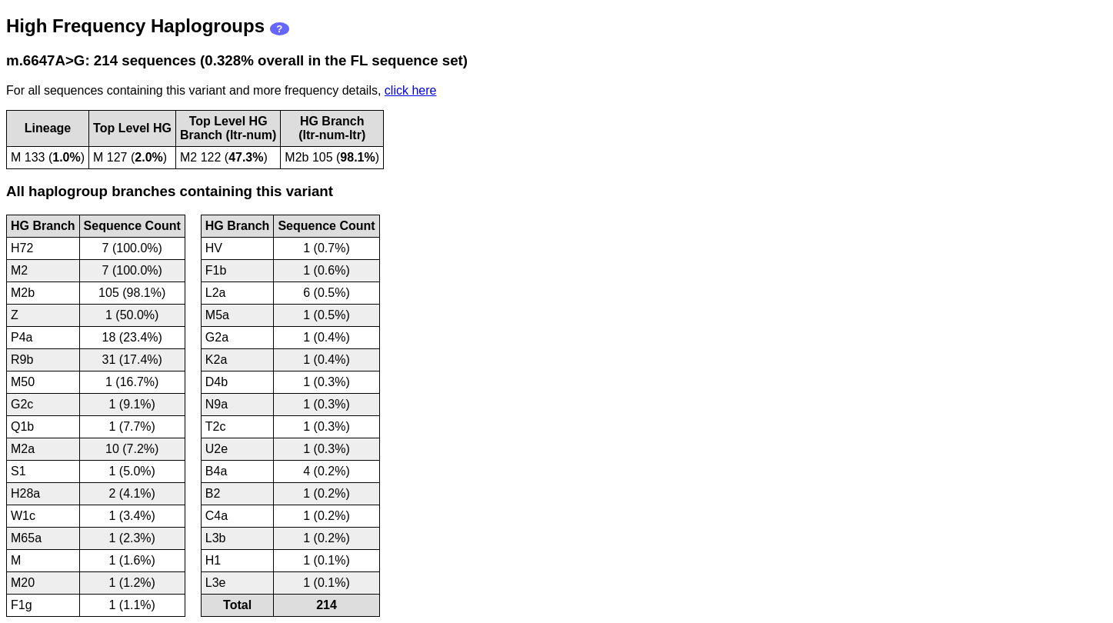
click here (411, 90)
